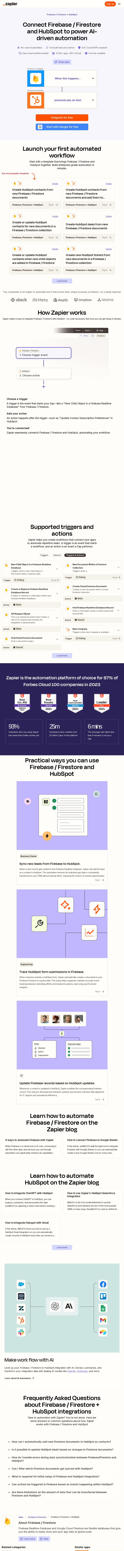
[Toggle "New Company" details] (92, 630)
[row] (29, 350)
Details (55, 184)
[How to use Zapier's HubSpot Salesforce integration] (93, 1201)
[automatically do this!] (62, 100)
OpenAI (71, 1371)
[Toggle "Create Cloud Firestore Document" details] (92, 589)
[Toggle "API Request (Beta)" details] (31, 618)
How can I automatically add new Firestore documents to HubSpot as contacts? (59, 1442)
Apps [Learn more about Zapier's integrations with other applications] (21, 1517)
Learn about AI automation (19, 1378)
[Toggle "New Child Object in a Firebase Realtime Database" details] (31, 569)
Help (44, 1539)
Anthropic (82, 1371)
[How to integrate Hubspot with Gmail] (31, 1229)
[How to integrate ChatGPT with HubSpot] (31, 1201)
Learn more (27, 1539)
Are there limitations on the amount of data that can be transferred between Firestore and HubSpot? (57, 1494)
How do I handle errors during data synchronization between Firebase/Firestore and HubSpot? (61, 1459)
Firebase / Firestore (56, 14)
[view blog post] (31, 1146)
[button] (62, 127)
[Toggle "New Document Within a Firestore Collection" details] (92, 568)
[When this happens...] (62, 78)
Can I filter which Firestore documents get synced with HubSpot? (50, 1469)
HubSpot (73, 14)
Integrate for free (62, 117)
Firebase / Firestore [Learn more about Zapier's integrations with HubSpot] (37, 1517)
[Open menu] (119, 3)
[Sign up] (110, 3)
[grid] (29, 350)
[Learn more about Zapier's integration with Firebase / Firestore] (7, 1521)
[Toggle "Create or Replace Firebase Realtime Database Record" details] (31, 594)
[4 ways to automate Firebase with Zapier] (31, 1146)
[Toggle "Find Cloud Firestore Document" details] (31, 639)
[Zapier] (10, 4)
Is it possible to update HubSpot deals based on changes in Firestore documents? (60, 1449)
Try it (53, 205)
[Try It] (31, 580)
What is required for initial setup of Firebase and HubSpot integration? (53, 1476)
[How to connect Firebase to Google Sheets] (93, 1146)
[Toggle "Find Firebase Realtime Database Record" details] (92, 610)
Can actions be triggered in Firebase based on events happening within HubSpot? (60, 1484)
